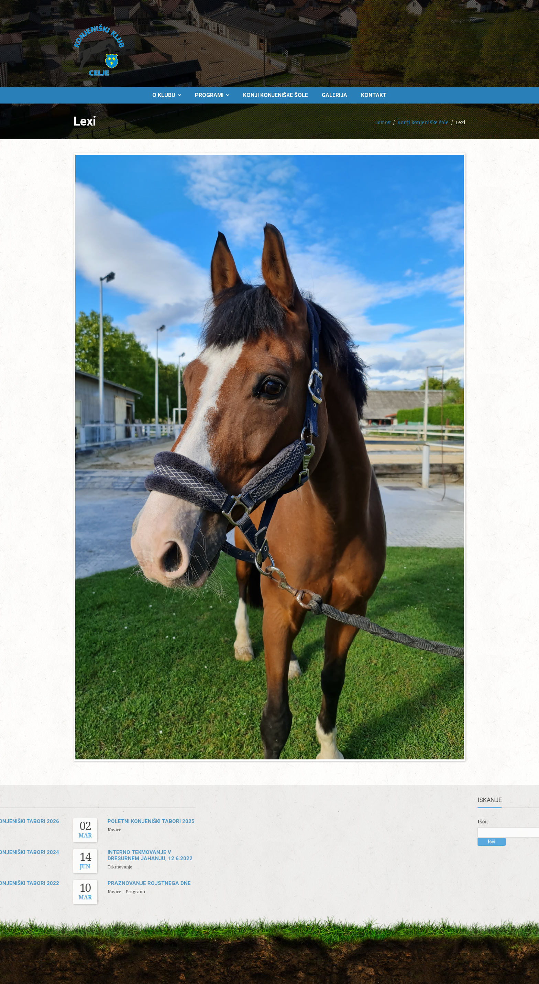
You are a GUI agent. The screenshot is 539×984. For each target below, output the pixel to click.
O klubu (163, 95)
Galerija (334, 95)
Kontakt (374, 95)
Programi (209, 95)
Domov (382, 122)
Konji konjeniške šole (275, 95)
